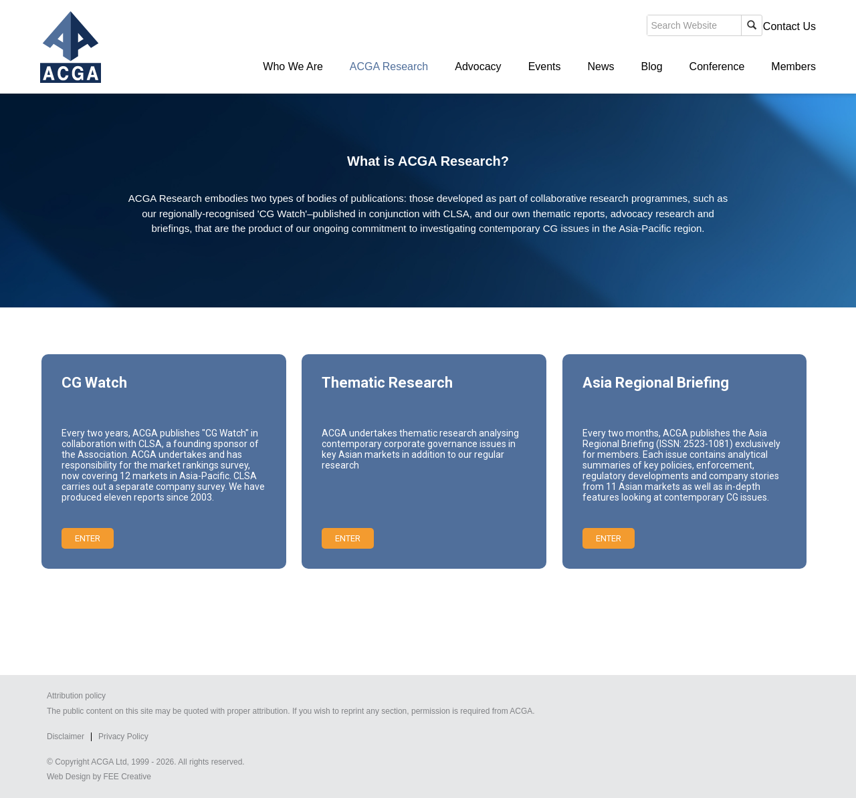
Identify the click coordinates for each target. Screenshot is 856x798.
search (584, 29)
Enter (87, 538)
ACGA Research (389, 66)
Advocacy (478, 66)
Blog (652, 66)
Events (544, 66)
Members (793, 66)
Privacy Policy (123, 736)
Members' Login (712, 26)
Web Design (68, 776)
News (601, 66)
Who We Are (293, 66)
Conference (717, 66)
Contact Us (789, 26)
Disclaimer (65, 736)
